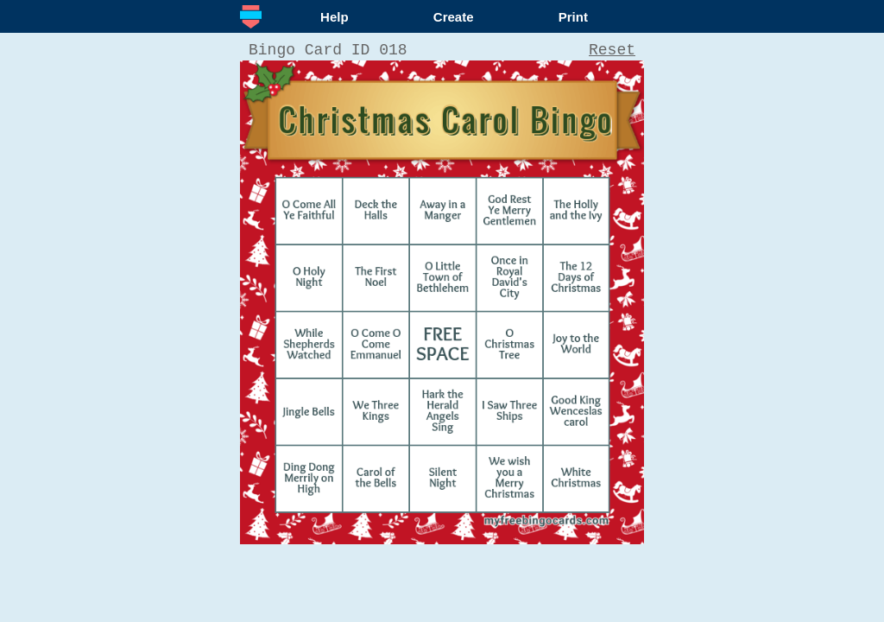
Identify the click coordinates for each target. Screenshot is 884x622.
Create (453, 17)
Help (334, 17)
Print (573, 17)
